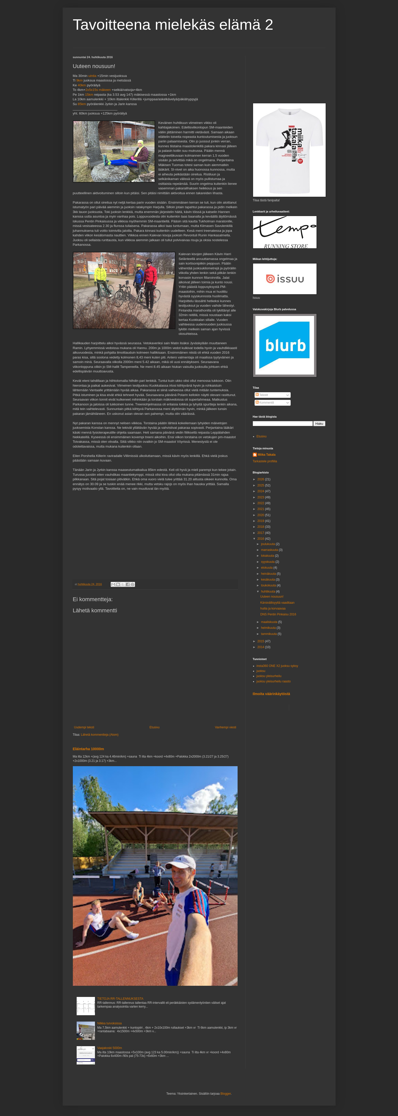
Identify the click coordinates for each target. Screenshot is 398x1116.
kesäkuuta (268, 579)
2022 (261, 503)
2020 (261, 515)
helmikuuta (268, 628)
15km (89, 94)
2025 (261, 485)
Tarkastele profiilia (265, 461)
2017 (261, 533)
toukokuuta (269, 585)
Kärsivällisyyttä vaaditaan (277, 602)
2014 (261, 647)
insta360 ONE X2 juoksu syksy (277, 666)
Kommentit (265, 402)
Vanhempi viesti (225, 727)
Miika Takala (267, 454)
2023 (261, 497)
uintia (92, 76)
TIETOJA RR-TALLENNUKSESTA (120, 998)
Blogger (226, 1093)
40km (82, 85)
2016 (261, 538)
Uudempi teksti (84, 727)
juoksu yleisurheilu (269, 676)
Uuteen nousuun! (271, 596)
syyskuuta (268, 562)
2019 (261, 521)
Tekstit (262, 395)
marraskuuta (270, 550)
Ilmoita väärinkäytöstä (271, 694)
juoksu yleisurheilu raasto (274, 681)
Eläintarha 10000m (88, 749)
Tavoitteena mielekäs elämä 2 (173, 24)
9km (79, 80)
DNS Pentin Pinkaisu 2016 (278, 614)
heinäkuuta (269, 574)
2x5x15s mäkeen (98, 90)
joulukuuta (268, 544)
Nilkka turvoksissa (109, 1023)
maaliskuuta (269, 622)
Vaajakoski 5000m (109, 1048)
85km (82, 104)
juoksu (261, 671)
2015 (261, 641)
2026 (261, 479)
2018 (261, 527)
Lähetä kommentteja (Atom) (100, 734)
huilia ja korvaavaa (272, 608)
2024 (261, 491)
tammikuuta (269, 634)
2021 (261, 509)
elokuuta (267, 567)
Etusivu (154, 727)
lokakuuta (268, 555)
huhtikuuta (268, 591)
